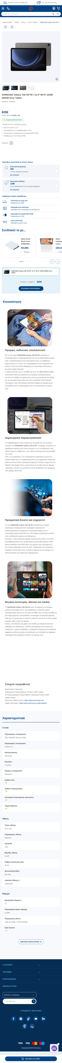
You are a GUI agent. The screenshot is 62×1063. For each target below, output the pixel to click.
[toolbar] (31, 88)
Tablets (16, 22)
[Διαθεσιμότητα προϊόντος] (31, 121)
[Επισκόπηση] (31, 504)
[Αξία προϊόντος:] (31, 114)
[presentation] (52, 261)
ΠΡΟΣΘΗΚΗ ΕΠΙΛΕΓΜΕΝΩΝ (30, 288)
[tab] (21, 261)
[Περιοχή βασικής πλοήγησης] (31, 8)
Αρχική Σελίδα (7, 22)
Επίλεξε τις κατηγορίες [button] (11, 995)
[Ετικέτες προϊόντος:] (12, 33)
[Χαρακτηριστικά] (31, 834)
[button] (53, 14)
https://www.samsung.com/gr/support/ (33, 703)
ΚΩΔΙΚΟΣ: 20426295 (8, 101)
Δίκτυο (24, 22)
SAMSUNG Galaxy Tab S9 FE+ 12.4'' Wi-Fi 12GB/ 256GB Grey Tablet (27, 96)
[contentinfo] (31, 1042)
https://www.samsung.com (34, 700)
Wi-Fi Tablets (33, 22)
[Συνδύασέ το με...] (31, 261)
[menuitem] (3, 8)
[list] (31, 134)
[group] (31, 208)
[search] (31, 14)
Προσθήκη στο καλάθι (32, 1059)
